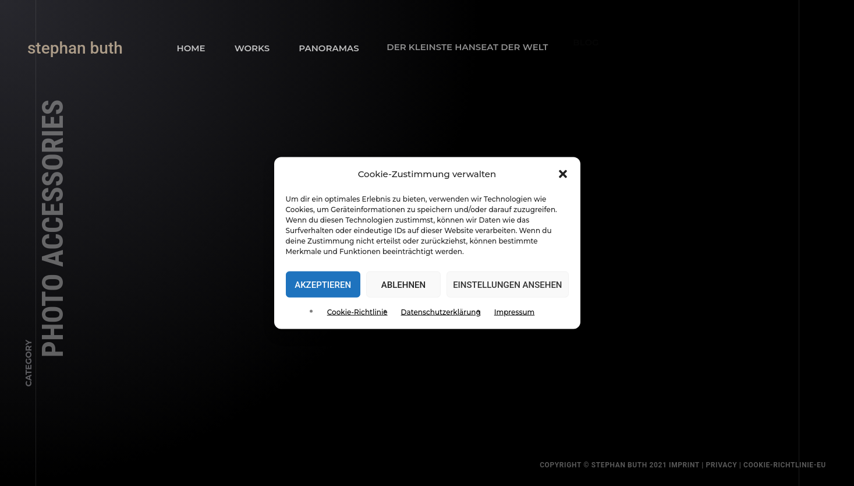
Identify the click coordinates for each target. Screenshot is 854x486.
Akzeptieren (323, 284)
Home (191, 48)
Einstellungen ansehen (507, 284)
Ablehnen (403, 284)
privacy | (734, 465)
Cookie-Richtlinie (357, 312)
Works (250, 46)
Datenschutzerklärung (441, 312)
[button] (563, 174)
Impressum (514, 312)
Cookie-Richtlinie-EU (793, 465)
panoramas (323, 42)
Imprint (693, 465)
